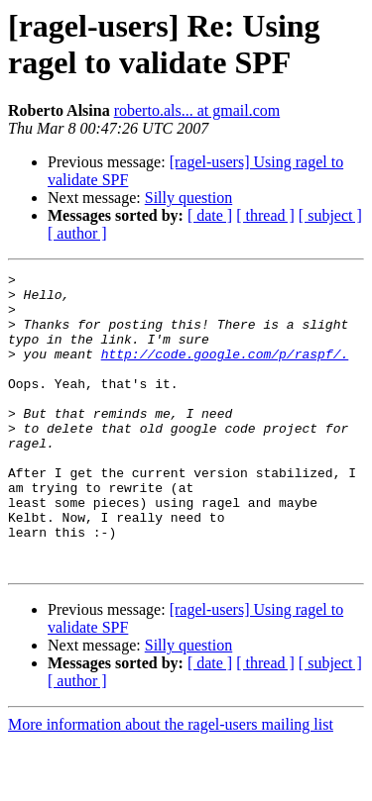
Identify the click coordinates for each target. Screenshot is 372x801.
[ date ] (209, 215)
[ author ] (77, 233)
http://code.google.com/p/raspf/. (225, 371)
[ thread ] (265, 215)
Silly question (188, 197)
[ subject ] (330, 215)
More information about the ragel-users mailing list (170, 783)
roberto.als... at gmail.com (197, 110)
